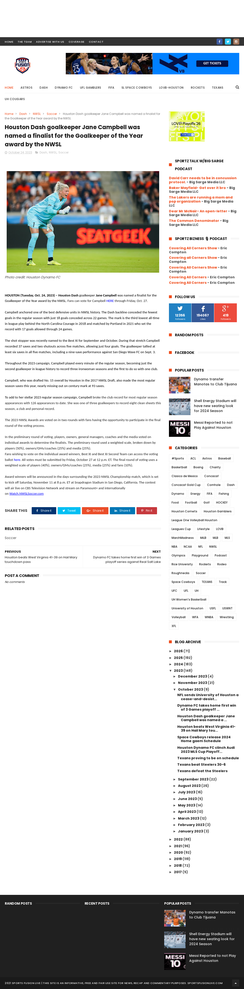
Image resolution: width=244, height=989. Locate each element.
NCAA (188, 547)
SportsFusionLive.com (205, 983)
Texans (217, 88)
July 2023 (187, 792)
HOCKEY (222, 502)
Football (191, 502)
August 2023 (189, 785)
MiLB (203, 538)
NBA (174, 547)
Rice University (182, 564)
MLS (227, 538)
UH (196, 591)
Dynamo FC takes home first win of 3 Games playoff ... (206, 707)
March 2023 (189, 818)
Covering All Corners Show (193, 248)
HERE (110, 301)
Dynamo (178, 494)
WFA (195, 617)
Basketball (179, 467)
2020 (179, 852)
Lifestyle (203, 529)
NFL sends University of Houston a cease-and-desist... (208, 697)
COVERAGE (77, 42)
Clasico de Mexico (185, 476)
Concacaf (211, 476)
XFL (174, 626)
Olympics (178, 555)
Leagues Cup (181, 529)
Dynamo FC (64, 88)
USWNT (227, 608)
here (17, 460)
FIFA (111, 88)
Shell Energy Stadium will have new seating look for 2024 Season (215, 405)
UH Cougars (15, 99)
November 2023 (193, 682)
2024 (179, 664)
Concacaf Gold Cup (186, 485)
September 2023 (193, 779)
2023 (178, 670)
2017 (178, 872)
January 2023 (191, 831)
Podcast (221, 555)
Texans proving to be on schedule (208, 758)
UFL (186, 591)
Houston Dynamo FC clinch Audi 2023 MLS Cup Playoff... (206, 749)
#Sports (178, 458)
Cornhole (214, 485)
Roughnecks (180, 573)
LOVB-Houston (171, 88)
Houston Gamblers (218, 511)
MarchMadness (183, 538)
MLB (215, 538)
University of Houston (187, 608)
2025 (178, 657)
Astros (26, 88)
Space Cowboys (183, 582)
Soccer (52, 114)
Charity (215, 467)
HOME (9, 42)
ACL (193, 458)
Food (175, 502)
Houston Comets (184, 511)
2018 (178, 865)
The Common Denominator (194, 220)
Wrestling (227, 617)
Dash (44, 88)
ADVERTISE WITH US (50, 42)
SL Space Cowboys (137, 88)
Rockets (198, 88)
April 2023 (187, 811)
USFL (213, 608)
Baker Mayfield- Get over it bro (197, 187)
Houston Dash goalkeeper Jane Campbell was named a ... (206, 718)
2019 (178, 858)
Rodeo (222, 564)
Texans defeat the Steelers (202, 771)
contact (96, 42)
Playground (200, 555)
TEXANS (207, 582)
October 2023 (191, 689)
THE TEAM (25, 42)
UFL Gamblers (90, 88)
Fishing (224, 494)
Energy (195, 494)
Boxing (198, 467)
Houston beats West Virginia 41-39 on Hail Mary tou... (206, 728)
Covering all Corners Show (193, 257)
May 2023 (187, 805)
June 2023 (188, 798)
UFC (174, 591)
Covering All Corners (188, 277)
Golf (206, 502)
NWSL (37, 114)
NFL (200, 547)
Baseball (224, 458)
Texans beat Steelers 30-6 (201, 764)
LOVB (220, 529)
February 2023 (191, 824)
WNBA (209, 617)
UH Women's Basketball (189, 599)
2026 (178, 651)
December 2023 (193, 676)
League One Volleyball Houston (194, 520)
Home (9, 88)
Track (223, 582)
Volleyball (179, 617)
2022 (178, 839)
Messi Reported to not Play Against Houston (213, 425)
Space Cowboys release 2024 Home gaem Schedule (204, 739)
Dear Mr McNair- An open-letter (198, 211)
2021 (178, 846)
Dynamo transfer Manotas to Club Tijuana (215, 382)
